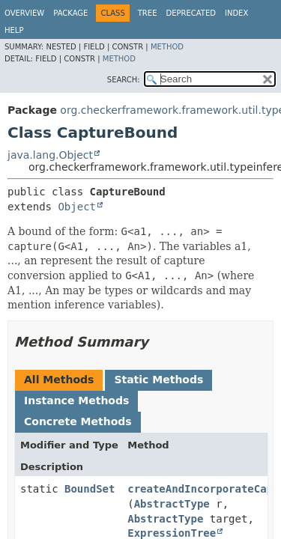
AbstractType (172, 504)
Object (77, 207)
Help (13, 30)
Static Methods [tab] (158, 380)
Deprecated (191, 13)
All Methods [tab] (59, 380)
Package (70, 13)
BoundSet (89, 489)
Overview (24, 13)
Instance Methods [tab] (76, 400)
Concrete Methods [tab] (78, 421)
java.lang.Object (50, 155)
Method (167, 47)
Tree (147, 13)
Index (236, 13)
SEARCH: (123, 80)
